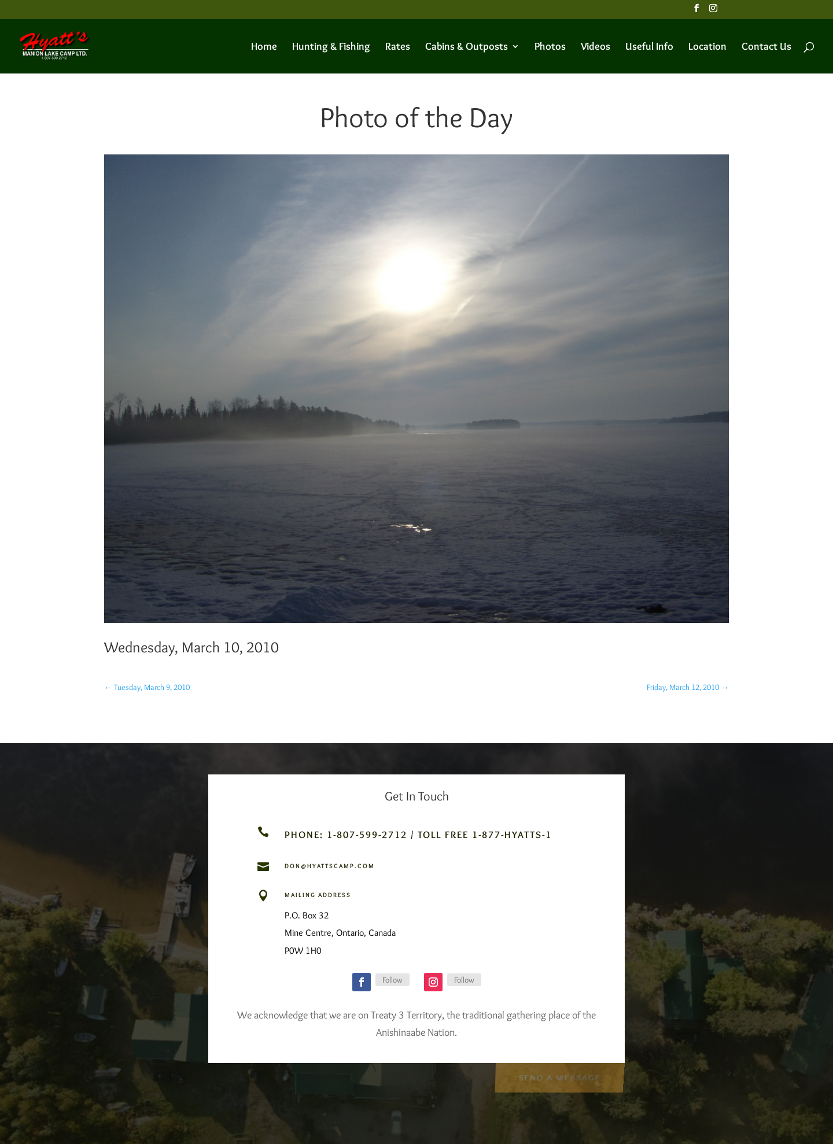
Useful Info (649, 47)
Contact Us (766, 47)
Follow (392, 980)
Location (707, 47)
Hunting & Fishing (331, 47)
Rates (397, 47)
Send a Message (559, 1076)
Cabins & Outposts (466, 47)
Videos (595, 47)
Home (264, 47)
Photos (550, 47)
